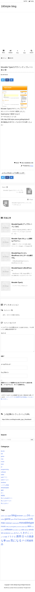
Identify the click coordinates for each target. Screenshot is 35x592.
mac (2, 459)
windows (3, 482)
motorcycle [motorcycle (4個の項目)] (15, 523)
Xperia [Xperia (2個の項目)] (12, 533)
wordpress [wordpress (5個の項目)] (7, 533)
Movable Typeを (17, 282)
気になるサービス (6, 500)
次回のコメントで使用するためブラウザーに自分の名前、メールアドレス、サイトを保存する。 (16, 383)
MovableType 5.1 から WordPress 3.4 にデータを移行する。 (22, 255)
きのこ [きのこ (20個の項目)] (26, 532)
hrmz (31, 166)
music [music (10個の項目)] (3, 526)
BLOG (17, 162)
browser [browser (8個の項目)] (20, 516)
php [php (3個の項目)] (23, 526)
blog (23, 162)
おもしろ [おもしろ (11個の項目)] (18, 533)
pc (1, 467)
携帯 (2, 490)
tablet (2, 474)
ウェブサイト (5, 372)
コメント (3, 333)
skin (32, 162)
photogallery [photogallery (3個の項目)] (13, 526)
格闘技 (3, 495)
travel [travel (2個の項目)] (19, 529)
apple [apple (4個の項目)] (9, 515)
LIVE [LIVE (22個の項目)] (30, 519)
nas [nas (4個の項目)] (7, 526)
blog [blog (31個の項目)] (14, 515)
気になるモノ (5, 503)
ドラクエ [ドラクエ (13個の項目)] (11, 536)
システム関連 (5, 485)
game (2, 456)
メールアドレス (6, 364)
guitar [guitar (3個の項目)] (12, 519)
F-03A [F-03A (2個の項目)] (32, 515)
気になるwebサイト (7, 498)
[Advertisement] (17, 30)
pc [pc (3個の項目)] (9, 526)
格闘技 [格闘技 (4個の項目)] (8, 541)
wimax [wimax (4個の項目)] (26, 530)
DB (2, 453)
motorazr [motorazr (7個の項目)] (8, 523)
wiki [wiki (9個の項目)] (22, 530)
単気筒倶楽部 (5, 487)
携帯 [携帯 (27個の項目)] (18, 536)
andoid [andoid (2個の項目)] (6, 515)
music (2, 461)
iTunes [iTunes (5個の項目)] (19, 519)
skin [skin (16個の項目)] (29, 526)
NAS (2, 464)
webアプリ (4, 477)
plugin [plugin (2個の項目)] (25, 526)
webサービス (5, 480)
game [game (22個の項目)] (7, 519)
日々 (2, 493)
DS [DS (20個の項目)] (28, 515)
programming (5, 469)
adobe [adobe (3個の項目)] (2, 515)
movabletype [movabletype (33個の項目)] (26, 522)
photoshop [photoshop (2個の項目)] (19, 526)
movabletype (27, 162)
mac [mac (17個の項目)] (3, 523)
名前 (2, 356)
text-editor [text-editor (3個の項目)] (15, 530)
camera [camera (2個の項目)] (25, 515)
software (3, 472)
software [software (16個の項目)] (8, 529)
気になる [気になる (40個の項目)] (16, 540)
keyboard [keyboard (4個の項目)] (25, 519)
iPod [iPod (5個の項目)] (15, 519)
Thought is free (27, 587)
